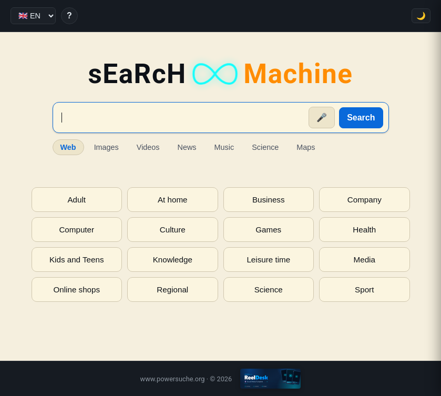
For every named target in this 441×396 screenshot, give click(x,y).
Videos (148, 147)
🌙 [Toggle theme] (421, 16)
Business (268, 199)
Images (106, 147)
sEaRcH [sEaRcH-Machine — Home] (220, 73)
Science (265, 147)
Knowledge (172, 259)
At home (173, 199)
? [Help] (69, 15)
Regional (172, 289)
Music (224, 147)
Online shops (76, 289)
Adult (76, 199)
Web (68, 147)
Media (364, 259)
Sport (364, 289)
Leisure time (268, 259)
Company (364, 199)
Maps (305, 147)
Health (364, 229)
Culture (173, 229)
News (187, 147)
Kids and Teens (76, 259)
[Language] (33, 15)
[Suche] (181, 117)
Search (361, 117)
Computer (76, 229)
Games (268, 229)
